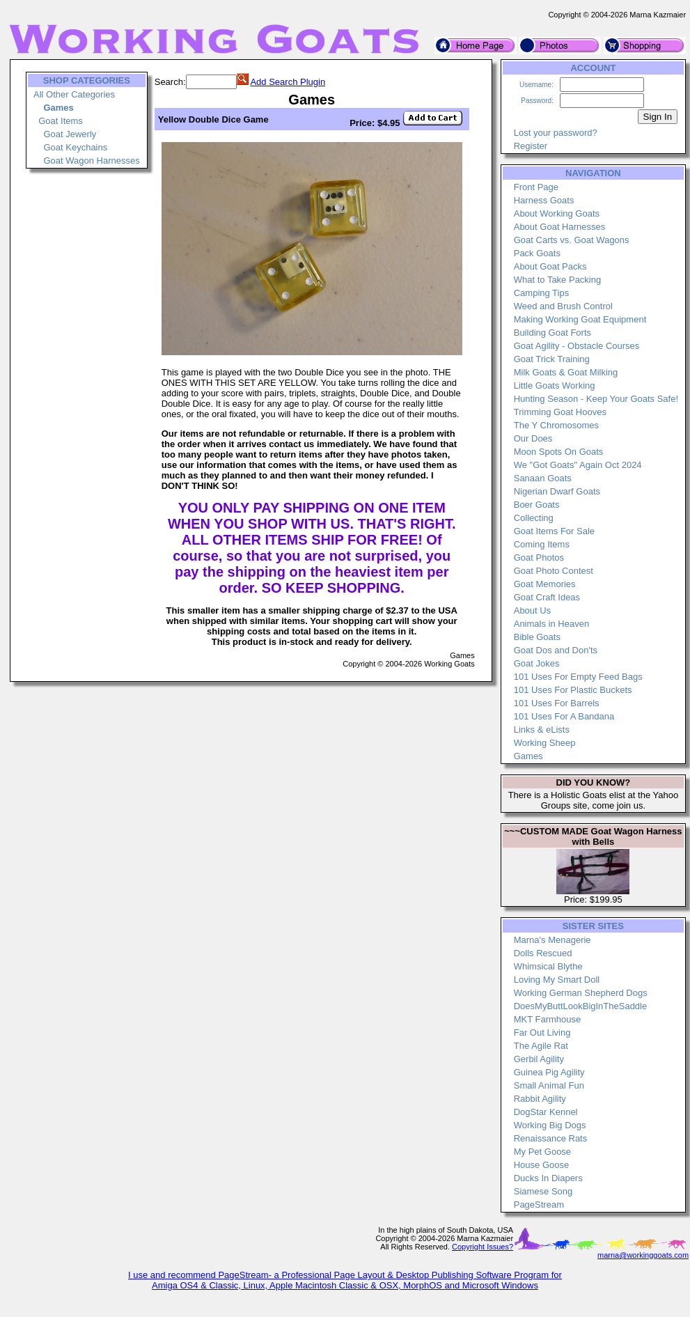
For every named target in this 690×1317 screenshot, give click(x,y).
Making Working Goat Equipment (580, 319)
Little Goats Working (554, 385)
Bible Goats (537, 637)
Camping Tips (541, 293)
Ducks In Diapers (548, 1178)
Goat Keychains (75, 147)
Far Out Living (542, 1032)
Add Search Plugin (287, 82)
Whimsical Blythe (548, 966)
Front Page (536, 187)
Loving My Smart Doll (557, 979)
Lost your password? (555, 132)
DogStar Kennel (546, 1112)
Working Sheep (545, 743)
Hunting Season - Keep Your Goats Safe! (596, 398)
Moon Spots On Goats (559, 451)
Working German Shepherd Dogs (581, 993)
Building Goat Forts (552, 332)
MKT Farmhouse (547, 1019)
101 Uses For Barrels (556, 703)
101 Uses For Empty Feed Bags (578, 676)
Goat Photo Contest (553, 571)
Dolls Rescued (543, 953)
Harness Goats (544, 200)
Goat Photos (539, 557)
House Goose (542, 1165)
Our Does (533, 438)
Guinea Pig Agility (549, 1072)
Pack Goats (537, 253)
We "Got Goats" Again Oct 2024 (578, 465)
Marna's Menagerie (552, 940)
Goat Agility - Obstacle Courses (577, 346)
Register (530, 146)
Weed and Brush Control (563, 306)
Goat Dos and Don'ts (555, 650)
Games (528, 756)
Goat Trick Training (552, 359)
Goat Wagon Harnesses (91, 160)
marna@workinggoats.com (643, 1255)
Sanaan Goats (543, 478)
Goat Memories (545, 584)
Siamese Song (543, 1191)
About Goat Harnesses (560, 226)
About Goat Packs (550, 266)
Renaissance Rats (551, 1138)
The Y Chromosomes (556, 425)
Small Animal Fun (549, 1085)
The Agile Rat (541, 1046)
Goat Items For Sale (554, 531)
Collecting (534, 518)
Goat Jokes (537, 663)
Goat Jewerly (69, 134)
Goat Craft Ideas (547, 597)
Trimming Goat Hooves (560, 412)
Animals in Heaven (551, 623)
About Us (532, 610)
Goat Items (60, 121)
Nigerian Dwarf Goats (557, 491)
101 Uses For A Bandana (564, 716)
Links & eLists (542, 729)
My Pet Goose (542, 1151)
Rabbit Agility (540, 1098)
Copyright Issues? (482, 1246)
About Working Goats (556, 213)
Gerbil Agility (539, 1059)
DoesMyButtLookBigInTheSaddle (581, 1006)
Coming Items (542, 544)
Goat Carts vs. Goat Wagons (571, 240)
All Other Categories (74, 94)
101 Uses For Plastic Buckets (573, 690)
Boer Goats (537, 504)
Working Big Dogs (550, 1125)
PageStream (539, 1204)
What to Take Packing (558, 279)
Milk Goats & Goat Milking (566, 372)
